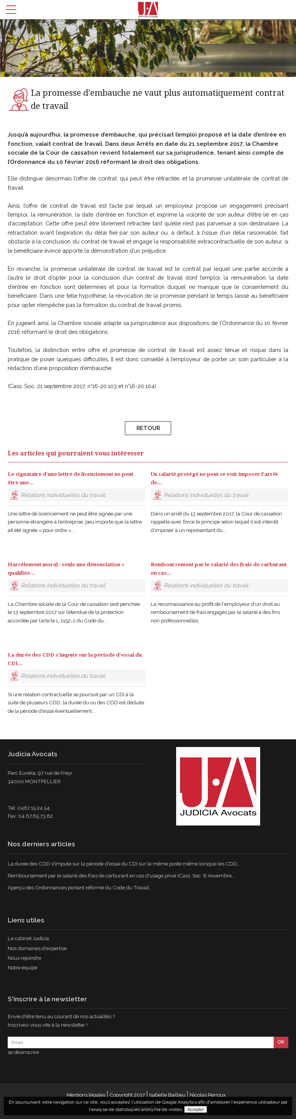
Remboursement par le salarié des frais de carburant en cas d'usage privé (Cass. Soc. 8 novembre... (121, 875)
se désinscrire (23, 1052)
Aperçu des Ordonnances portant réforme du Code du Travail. (79, 887)
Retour (148, 430)
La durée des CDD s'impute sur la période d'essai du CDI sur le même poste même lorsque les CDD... (124, 864)
